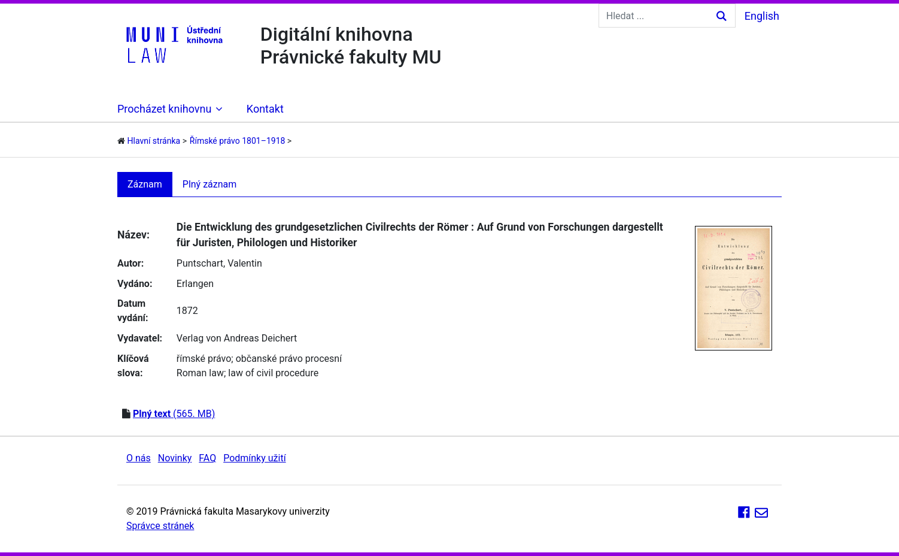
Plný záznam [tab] (210, 184)
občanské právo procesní (289, 358)
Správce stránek (160, 525)
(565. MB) (174, 413)
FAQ (207, 458)
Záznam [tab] (144, 184)
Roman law (200, 373)
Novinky (175, 458)
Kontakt (265, 108)
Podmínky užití (254, 458)
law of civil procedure (273, 373)
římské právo (204, 358)
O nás (138, 458)
